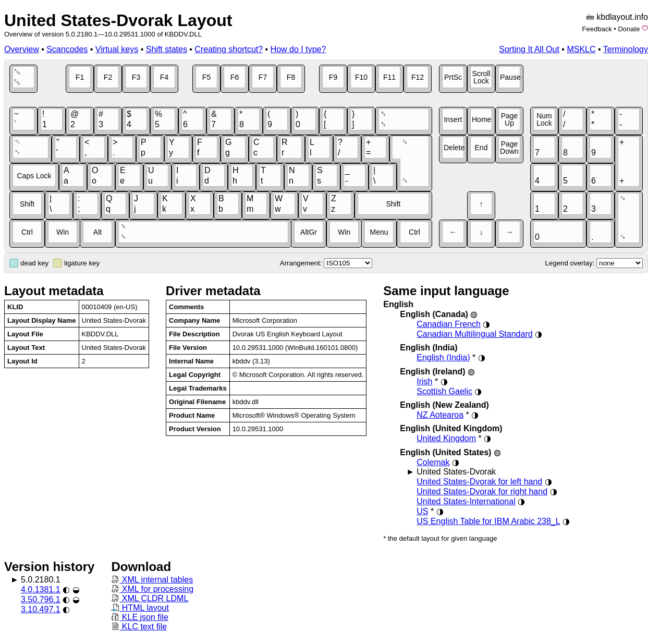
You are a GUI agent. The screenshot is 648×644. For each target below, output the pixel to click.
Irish (424, 381)
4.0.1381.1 (40, 589)
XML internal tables (152, 579)
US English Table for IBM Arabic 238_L (488, 521)
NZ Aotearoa (440, 414)
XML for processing (152, 589)
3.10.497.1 (40, 609)
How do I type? (298, 49)
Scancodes (67, 49)
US (422, 511)
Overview (21, 49)
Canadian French (449, 324)
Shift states (166, 49)
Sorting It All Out (529, 49)
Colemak (433, 462)
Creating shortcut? (228, 49)
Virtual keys (116, 49)
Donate (629, 29)
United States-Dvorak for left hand (479, 481)
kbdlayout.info (622, 17)
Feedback (597, 29)
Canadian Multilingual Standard (474, 334)
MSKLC (581, 49)
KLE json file (139, 617)
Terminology (625, 49)
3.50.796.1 (40, 599)
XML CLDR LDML (149, 598)
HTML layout (140, 607)
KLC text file (139, 626)
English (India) (443, 357)
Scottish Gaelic (444, 391)
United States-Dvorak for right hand (482, 491)
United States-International (466, 501)
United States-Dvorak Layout (118, 20)
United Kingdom (446, 438)
